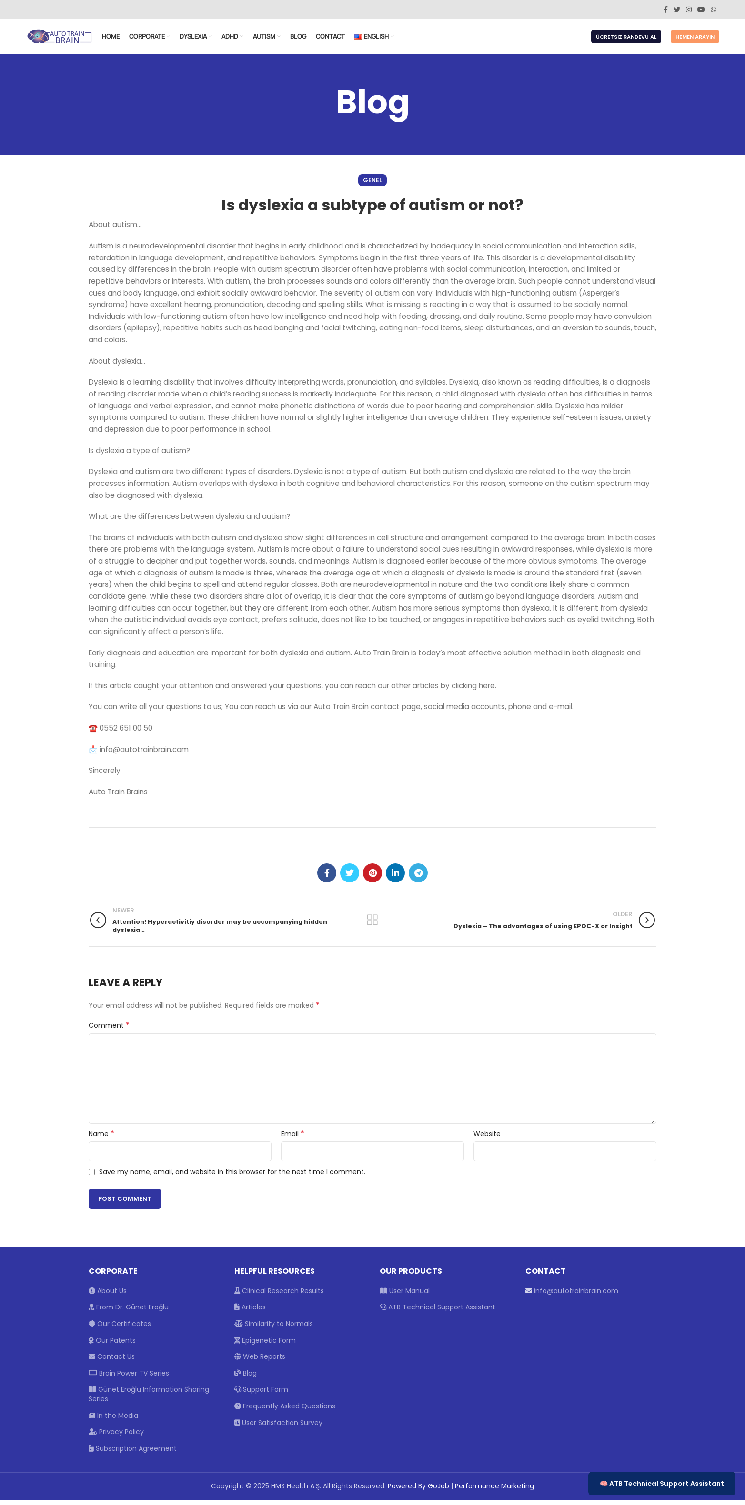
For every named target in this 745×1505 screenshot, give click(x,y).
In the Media (113, 1421)
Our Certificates (120, 1329)
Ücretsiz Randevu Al (626, 39)
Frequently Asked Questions (284, 1411)
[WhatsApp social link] (713, 9)
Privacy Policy (116, 1437)
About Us (108, 1296)
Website (487, 1139)
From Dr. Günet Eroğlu (129, 1312)
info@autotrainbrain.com (576, 1296)
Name (101, 1139)
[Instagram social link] (689, 9)
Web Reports (259, 1361)
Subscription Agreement (133, 1453)
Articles (250, 1312)
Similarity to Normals (273, 1329)
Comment (109, 1030)
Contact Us (112, 1361)
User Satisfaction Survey (278, 1428)
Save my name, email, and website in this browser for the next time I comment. (232, 1177)
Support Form (261, 1394)
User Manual (405, 1296)
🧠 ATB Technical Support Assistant (662, 1483)
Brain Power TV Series (129, 1378)
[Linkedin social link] (395, 878)
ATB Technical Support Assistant (437, 1312)
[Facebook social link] (666, 9)
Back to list (372, 925)
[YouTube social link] (701, 9)
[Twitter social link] (677, 9)
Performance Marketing (494, 1491)
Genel (372, 185)
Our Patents (112, 1345)
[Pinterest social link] (372, 878)
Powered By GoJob (418, 1491)
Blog (245, 1378)
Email (292, 1139)
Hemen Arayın (695, 39)
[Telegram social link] (418, 878)
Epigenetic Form (265, 1345)
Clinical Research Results (279, 1296)
